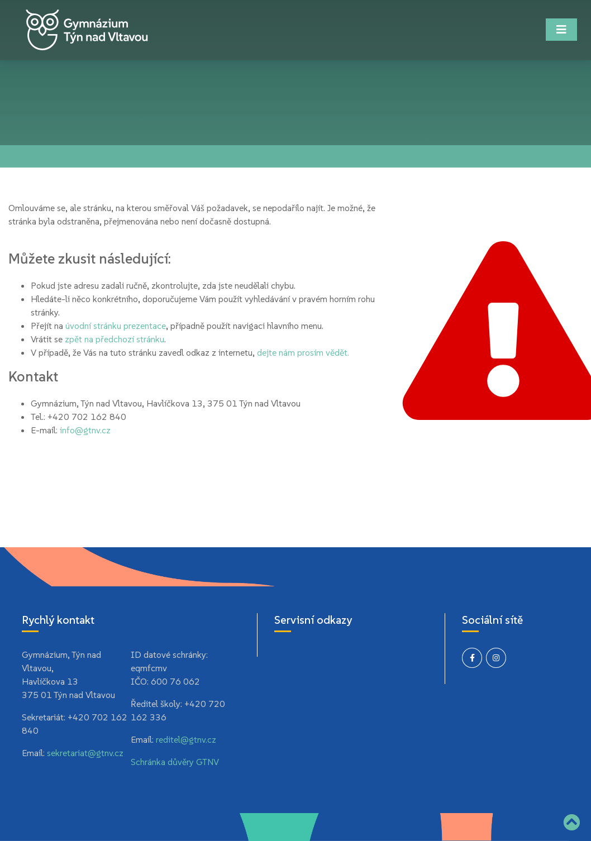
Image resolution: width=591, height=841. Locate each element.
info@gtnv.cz (85, 430)
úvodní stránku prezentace (115, 325)
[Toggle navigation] (561, 29)
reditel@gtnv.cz (186, 739)
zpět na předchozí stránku (114, 339)
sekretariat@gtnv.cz (85, 752)
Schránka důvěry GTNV (175, 761)
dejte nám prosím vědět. (303, 352)
